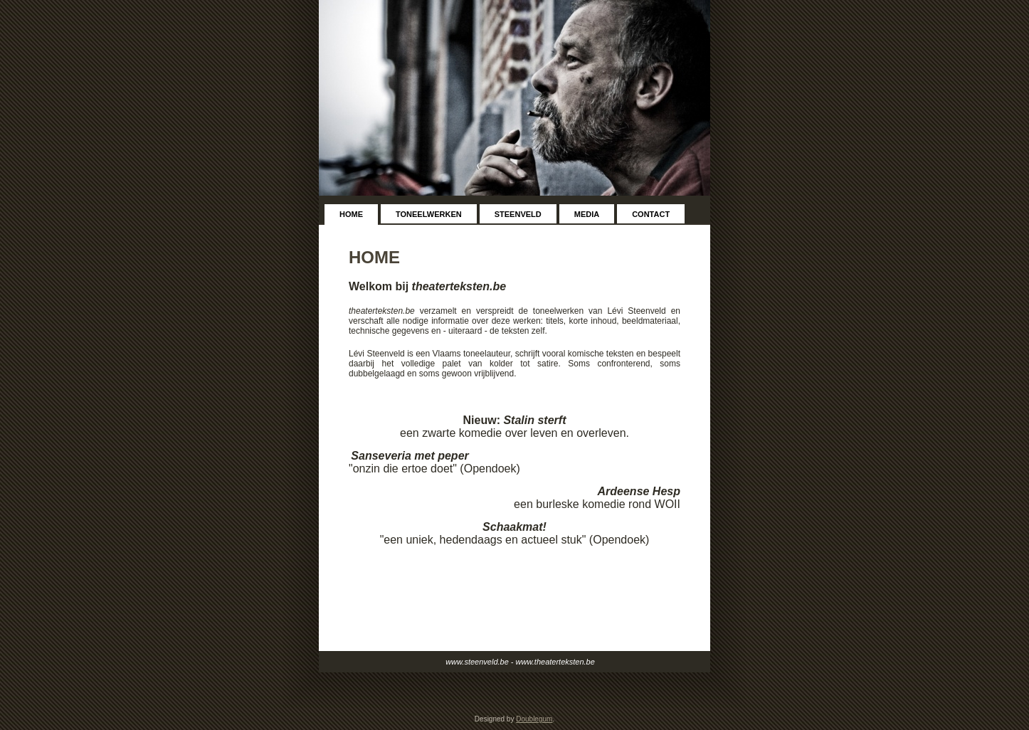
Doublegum (534, 719)
